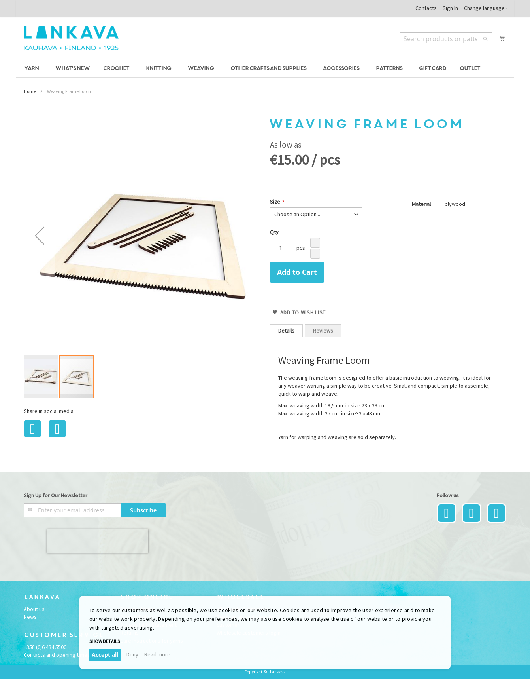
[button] (39, 235)
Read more (157, 654)
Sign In (450, 7)
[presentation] (97, 541)
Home (30, 91)
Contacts (426, 7)
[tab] (286, 330)
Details (286, 330)
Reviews (323, 330)
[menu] (265, 68)
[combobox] (446, 38)
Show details (104, 641)
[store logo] (71, 38)
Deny (132, 654)
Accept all (105, 654)
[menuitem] (32, 68)
